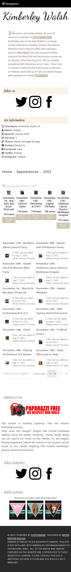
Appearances (27, 171)
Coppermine (38, 535)
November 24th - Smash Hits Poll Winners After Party (17, 267)
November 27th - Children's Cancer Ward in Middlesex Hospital (51, 267)
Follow (18, 153)
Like (19, 149)
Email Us (20, 145)
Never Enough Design (27, 141)
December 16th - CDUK (16, 329)
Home (7, 171)
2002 (47, 171)
